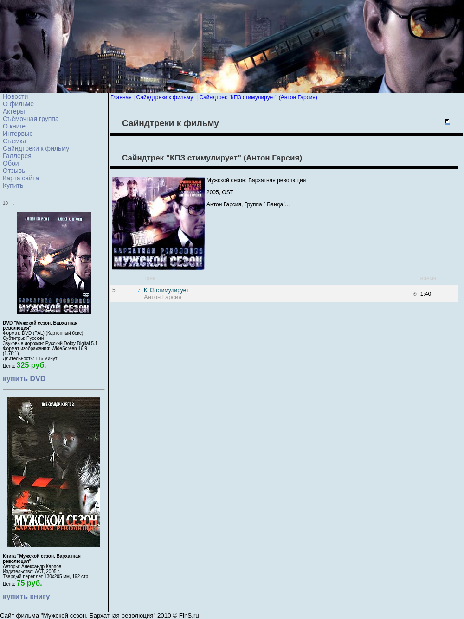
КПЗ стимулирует (166, 290)
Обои (11, 163)
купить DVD (24, 379)
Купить (13, 185)
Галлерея (17, 156)
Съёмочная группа (31, 118)
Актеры (14, 111)
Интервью (18, 133)
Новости (15, 96)
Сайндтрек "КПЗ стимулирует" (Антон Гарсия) (258, 97)
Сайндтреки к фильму (36, 148)
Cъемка (14, 141)
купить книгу (26, 596)
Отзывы (14, 170)
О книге (14, 126)
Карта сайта (21, 178)
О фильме (18, 104)
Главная (121, 97)
